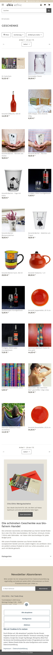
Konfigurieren (26, 619)
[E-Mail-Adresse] (18, 588)
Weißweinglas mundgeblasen (12, 310)
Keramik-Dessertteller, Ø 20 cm (39, 427)
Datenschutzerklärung (20, 648)
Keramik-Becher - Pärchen (37, 153)
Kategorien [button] (7, 556)
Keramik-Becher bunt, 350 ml (12, 273)
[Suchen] (24, 10)
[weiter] (49, 44)
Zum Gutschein (25, 514)
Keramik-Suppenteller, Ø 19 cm (39, 310)
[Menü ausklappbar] (3, 3)
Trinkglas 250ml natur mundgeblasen (9, 349)
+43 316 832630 (18, 1)
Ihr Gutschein (6, 76)
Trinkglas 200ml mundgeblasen (39, 193)
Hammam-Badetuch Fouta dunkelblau (11, 428)
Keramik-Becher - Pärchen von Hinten (12, 154)
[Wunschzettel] (45, 5)
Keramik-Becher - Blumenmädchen (8, 234)
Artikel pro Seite (34, 35)
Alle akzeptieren (26, 612)
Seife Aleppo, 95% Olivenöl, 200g (38, 115)
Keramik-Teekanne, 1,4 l (36, 273)
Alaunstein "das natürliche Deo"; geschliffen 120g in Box (38, 389)
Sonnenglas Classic (35, 76)
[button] (41, 5)
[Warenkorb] (49, 5)
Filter (6, 35)
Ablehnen (27, 625)
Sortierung (17, 35)
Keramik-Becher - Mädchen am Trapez (39, 234)
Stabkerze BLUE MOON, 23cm (12, 388)
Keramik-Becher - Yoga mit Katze (11, 194)
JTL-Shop (30, 652)
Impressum (7, 648)
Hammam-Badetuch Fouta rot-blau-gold (39, 349)
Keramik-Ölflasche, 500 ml (11, 114)
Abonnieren (43, 589)
